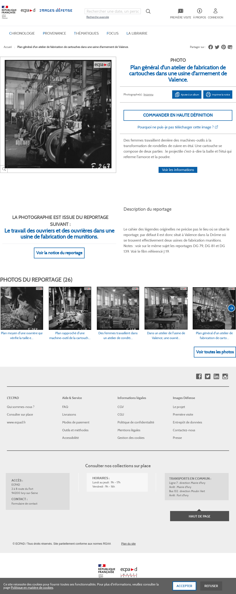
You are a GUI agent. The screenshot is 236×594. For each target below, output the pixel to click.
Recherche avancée (97, 17)
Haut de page (199, 516)
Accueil (8, 47)
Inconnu (148, 94)
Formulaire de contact (24, 503)
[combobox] (113, 11)
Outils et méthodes (75, 430)
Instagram (225, 376)
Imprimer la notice (218, 94)
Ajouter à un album (186, 94)
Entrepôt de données (187, 422)
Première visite (183, 414)
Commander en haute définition (178, 115)
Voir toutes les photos (215, 352)
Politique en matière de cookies (32, 590)
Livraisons (69, 414)
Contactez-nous (184, 430)
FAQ (65, 407)
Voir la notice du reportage (59, 252)
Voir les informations (178, 170)
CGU (121, 414)
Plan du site (128, 543)
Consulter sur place (20, 414)
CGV (121, 407)
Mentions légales (129, 430)
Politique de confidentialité (136, 422)
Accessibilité (70, 438)
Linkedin (216, 376)
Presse (177, 438)
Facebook (199, 376)
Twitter (207, 376)
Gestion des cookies (131, 438)
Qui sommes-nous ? (20, 407)
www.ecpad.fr (16, 422)
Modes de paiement (75, 422)
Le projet (179, 407)
